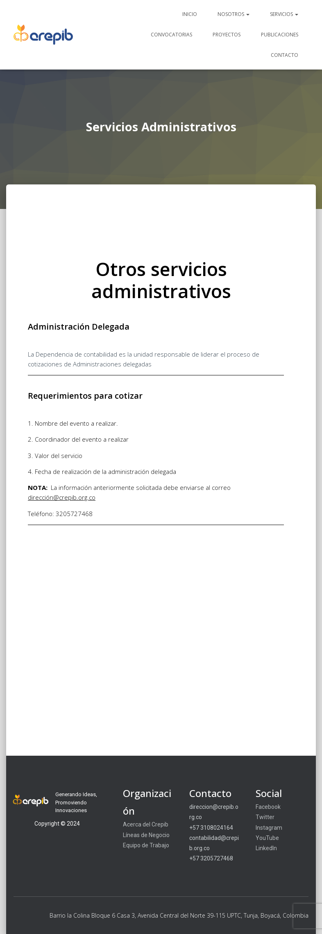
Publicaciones (279, 34)
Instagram (269, 827)
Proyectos (226, 34)
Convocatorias (171, 34)
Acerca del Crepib (145, 824)
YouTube (267, 838)
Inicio (189, 14)
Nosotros (233, 14)
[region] (161, 824)
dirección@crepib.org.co (61, 497)
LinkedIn (266, 848)
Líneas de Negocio (146, 835)
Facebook (268, 807)
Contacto (284, 55)
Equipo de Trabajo (146, 845)
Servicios (284, 14)
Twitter (265, 817)
